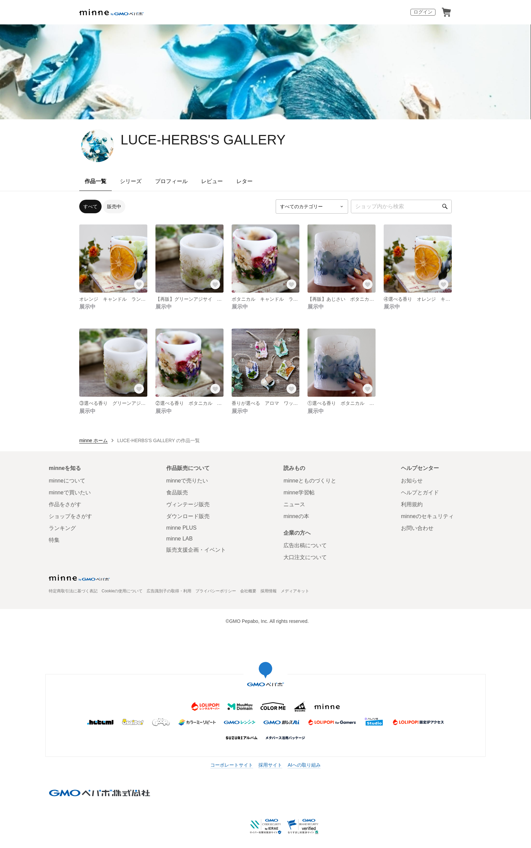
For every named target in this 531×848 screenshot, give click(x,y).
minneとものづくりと (309, 481)
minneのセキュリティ (427, 516)
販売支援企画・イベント (196, 550)
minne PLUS (181, 528)
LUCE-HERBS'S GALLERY (203, 139)
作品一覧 (95, 181)
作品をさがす (65, 504)
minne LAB (179, 538)
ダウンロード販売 (188, 516)
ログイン (422, 12)
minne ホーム (93, 440)
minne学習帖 (299, 492)
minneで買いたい (70, 492)
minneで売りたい (187, 481)
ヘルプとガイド (420, 492)
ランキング (62, 528)
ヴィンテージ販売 (188, 504)
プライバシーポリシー (215, 591)
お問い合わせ (417, 528)
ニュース (294, 504)
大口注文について (305, 557)
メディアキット (295, 591)
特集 (54, 540)
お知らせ (412, 481)
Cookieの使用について (122, 591)
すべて (90, 206)
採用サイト (270, 765)
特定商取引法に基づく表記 (73, 591)
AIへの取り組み (304, 765)
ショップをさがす (70, 516)
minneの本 (296, 516)
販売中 (114, 206)
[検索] (445, 206)
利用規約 (412, 504)
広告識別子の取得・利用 (169, 591)
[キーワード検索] (401, 206)
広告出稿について (305, 545)
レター (244, 181)
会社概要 (248, 591)
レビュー (212, 181)
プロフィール (171, 181)
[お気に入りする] (139, 284)
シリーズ (131, 181)
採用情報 (268, 591)
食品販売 (177, 492)
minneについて (67, 481)
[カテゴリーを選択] (312, 206)
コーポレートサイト (231, 765)
